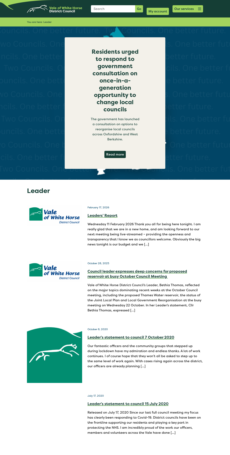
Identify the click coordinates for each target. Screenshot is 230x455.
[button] (187, 8)
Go (139, 8)
